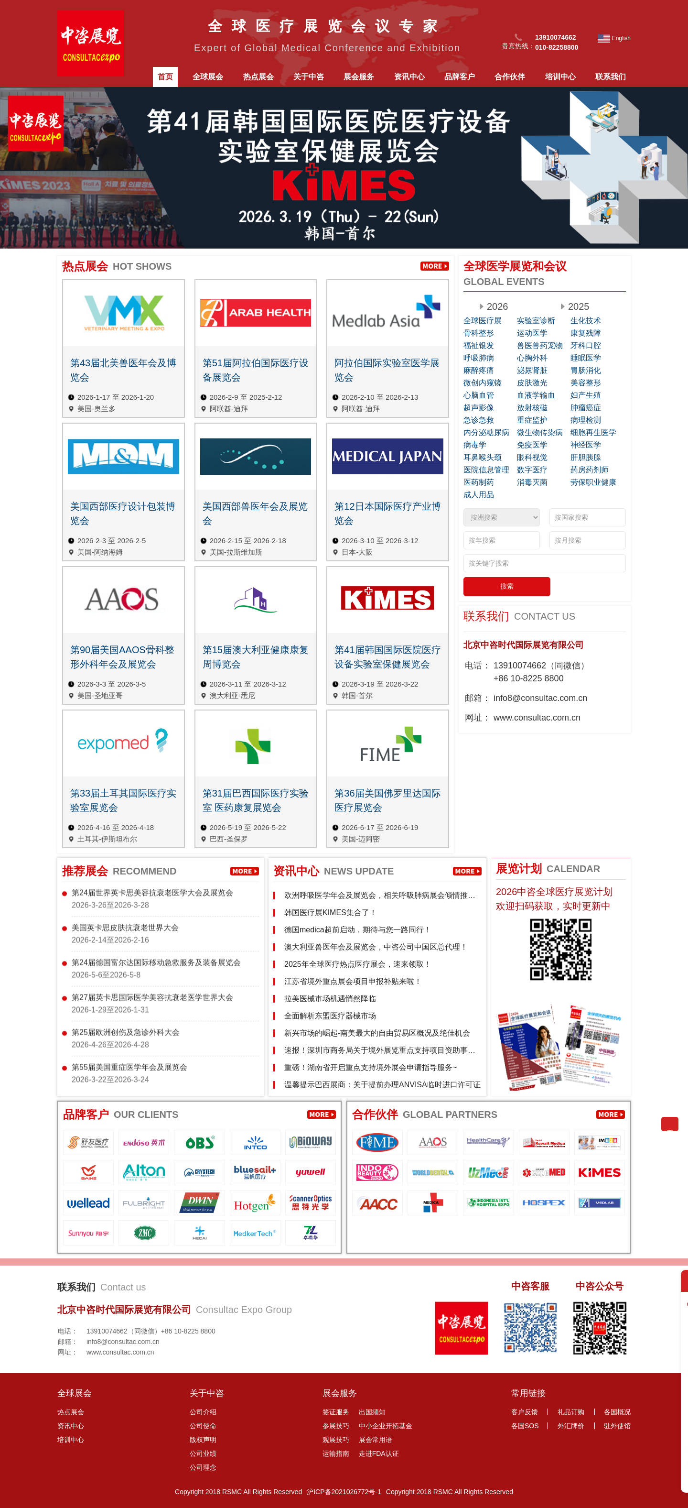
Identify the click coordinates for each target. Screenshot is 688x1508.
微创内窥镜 (482, 383)
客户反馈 (524, 1412)
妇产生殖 (585, 395)
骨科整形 (478, 333)
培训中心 (560, 77)
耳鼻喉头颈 (482, 457)
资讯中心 (409, 77)
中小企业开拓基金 (385, 1426)
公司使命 (203, 1426)
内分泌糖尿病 (486, 432)
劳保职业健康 (593, 482)
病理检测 (585, 420)
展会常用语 (375, 1439)
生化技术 (585, 321)
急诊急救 (478, 420)
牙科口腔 (585, 345)
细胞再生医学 (593, 432)
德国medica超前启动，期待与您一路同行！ (357, 930)
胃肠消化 (585, 370)
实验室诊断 (536, 321)
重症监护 (532, 420)
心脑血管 (478, 395)
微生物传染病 (540, 432)
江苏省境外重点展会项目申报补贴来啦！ (353, 981)
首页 (165, 77)
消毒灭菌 (532, 482)
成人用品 (478, 495)
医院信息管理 (486, 470)
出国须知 (372, 1412)
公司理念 (203, 1467)
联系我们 (610, 77)
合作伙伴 (509, 77)
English (621, 38)
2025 (579, 306)
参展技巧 (335, 1426)
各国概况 (617, 1412)
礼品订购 (571, 1412)
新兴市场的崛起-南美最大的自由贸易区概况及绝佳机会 (377, 1033)
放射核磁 (532, 408)
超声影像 (478, 408)
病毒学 (474, 445)
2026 (497, 306)
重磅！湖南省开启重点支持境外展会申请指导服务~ (370, 1067)
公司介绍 (203, 1412)
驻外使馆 (617, 1426)
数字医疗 (532, 470)
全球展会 (208, 77)
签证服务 (335, 1412)
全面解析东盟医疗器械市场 (330, 1016)
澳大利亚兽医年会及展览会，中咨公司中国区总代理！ (376, 947)
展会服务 (359, 77)
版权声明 (203, 1439)
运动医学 (532, 333)
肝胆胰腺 (585, 457)
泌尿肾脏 (532, 370)
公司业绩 (203, 1453)
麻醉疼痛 (478, 370)
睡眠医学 (585, 358)
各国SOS (525, 1426)
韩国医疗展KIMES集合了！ (330, 912)
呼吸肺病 (478, 358)
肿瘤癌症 (585, 408)
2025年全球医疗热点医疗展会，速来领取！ (357, 964)
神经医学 (585, 445)
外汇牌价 (571, 1426)
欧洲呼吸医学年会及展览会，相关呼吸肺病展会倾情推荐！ (376, 899)
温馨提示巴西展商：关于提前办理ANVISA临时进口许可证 (382, 1085)
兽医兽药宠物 (540, 345)
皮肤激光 (532, 383)
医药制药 (478, 482)
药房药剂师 (589, 470)
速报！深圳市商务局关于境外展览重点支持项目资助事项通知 (379, 1054)
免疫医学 (532, 445)
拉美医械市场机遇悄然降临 (330, 998)
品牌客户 (459, 77)
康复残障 (585, 333)
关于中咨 (308, 77)
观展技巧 (335, 1439)
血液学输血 (536, 395)
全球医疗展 (482, 321)
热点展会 (258, 77)
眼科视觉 (532, 457)
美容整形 (585, 383)
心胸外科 (532, 358)
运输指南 (335, 1453)
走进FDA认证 (379, 1453)
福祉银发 (478, 345)
